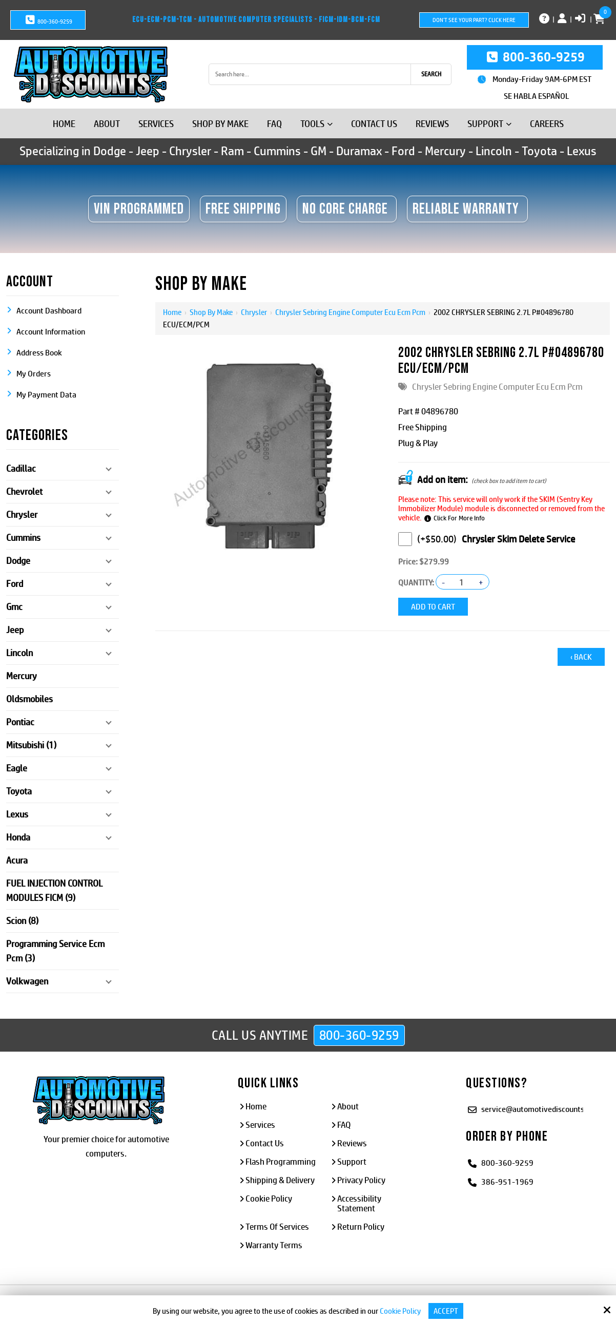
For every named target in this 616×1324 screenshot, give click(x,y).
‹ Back (581, 657)
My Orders (33, 374)
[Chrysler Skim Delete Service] (405, 539)
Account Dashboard (48, 311)
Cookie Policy (400, 1311)
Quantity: (416, 582)
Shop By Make (211, 312)
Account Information (50, 332)
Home (172, 312)
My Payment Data (46, 395)
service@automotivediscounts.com (541, 1109)
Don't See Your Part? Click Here (474, 20)
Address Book (39, 353)
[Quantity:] (461, 582)
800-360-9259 (48, 20)
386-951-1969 (507, 1182)
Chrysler (254, 312)
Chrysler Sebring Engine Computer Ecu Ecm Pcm (350, 312)
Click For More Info (459, 518)
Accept (446, 1311)
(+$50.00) (427, 539)
